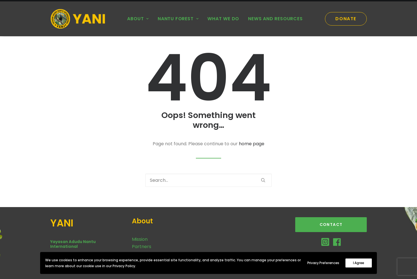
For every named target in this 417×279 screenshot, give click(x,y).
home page (251, 143)
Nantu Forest (178, 18)
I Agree (358, 262)
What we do (223, 18)
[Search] (208, 180)
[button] (263, 180)
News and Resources (275, 18)
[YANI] (79, 19)
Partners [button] (141, 246)
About (138, 18)
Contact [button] (331, 224)
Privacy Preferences (323, 262)
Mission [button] (140, 239)
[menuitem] (138, 18)
